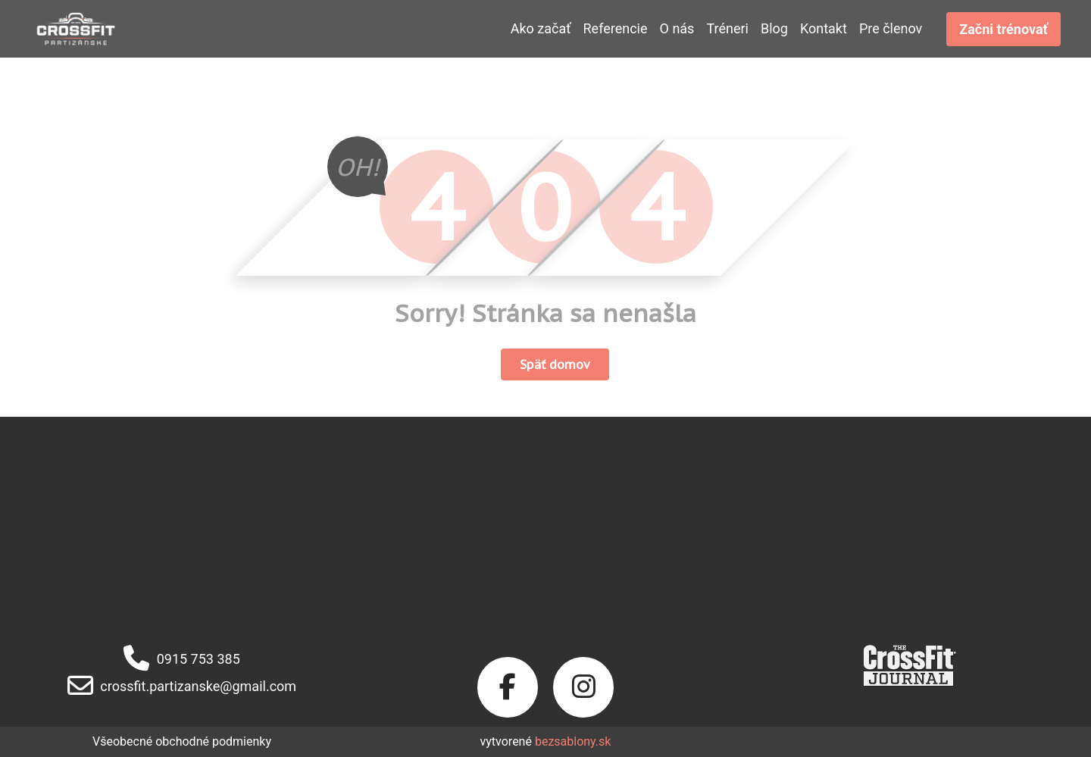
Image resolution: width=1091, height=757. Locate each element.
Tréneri (727, 28)
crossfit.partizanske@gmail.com (181, 686)
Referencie (615, 28)
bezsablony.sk (573, 741)
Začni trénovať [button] (1003, 29)
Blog (774, 28)
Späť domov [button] (555, 364)
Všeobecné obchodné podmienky (181, 741)
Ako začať (541, 28)
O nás (677, 28)
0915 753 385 (181, 659)
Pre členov (890, 28)
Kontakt (823, 28)
